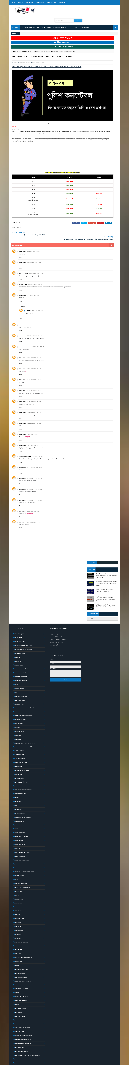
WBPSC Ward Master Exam (22, 981)
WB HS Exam (18, 884)
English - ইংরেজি (19, 626)
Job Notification (27, 20)
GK (69, 20)
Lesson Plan (18, 696)
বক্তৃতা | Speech (18, 1051)
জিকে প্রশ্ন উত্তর (18, 1040)
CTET (16, 607)
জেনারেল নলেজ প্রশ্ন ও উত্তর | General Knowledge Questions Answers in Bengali (107, 54)
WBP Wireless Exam (20, 930)
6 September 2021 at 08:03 (33, 450)
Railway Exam (18, 790)
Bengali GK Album (19, 564)
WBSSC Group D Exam (21, 997)
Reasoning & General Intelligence (24, 794)
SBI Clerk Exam (19, 821)
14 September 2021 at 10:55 (33, 483)
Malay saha (22, 267)
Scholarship (18, 825)
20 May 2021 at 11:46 (31, 428)
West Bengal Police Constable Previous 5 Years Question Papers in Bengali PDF (107, 46)
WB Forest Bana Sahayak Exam (23, 880)
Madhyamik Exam (19, 708)
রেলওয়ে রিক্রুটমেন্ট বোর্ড (54, 564)
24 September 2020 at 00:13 (33, 246)
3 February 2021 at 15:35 (33, 341)
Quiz (48, 20)
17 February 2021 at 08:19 (33, 385)
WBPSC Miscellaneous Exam (22, 965)
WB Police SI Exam (20, 895)
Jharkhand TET (19, 677)
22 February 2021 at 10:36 (33, 396)
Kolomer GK (18, 689)
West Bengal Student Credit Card (24, 1020)
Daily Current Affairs (21, 618)
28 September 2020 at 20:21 (36, 256)
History (75, 20)
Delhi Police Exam (20, 622)
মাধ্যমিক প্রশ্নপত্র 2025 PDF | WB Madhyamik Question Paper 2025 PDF (106, 69)
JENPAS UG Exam (19, 673)
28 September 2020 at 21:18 (35, 267)
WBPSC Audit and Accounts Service (25, 942)
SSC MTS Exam (19, 852)
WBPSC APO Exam (19, 938)
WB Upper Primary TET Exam (22, 903)
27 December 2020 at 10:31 (33, 319)
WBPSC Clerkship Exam (21, 946)
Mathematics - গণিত (20, 716)
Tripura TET (18, 872)
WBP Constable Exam (37, 60)
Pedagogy (17, 731)
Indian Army (18, 661)
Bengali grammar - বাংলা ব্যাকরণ (23, 568)
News (16, 728)
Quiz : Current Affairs (21, 759)
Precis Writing (19, 743)
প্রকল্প (16, 1047)
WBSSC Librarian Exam (21, 1001)
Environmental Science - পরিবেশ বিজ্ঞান (25, 630)
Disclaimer (62, 4)
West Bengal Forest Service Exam (24, 1008)
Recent (93, 32)
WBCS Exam (18, 907)
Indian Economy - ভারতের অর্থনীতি (23, 669)
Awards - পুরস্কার (19, 556)
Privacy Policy (39, 4)
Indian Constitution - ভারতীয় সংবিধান (24, 665)
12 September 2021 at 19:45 (33, 472)
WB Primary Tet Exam (20, 899)
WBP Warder (18, 926)
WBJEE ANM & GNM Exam (21, 919)
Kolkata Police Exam (20, 685)
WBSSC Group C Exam (21, 993)
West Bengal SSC (19, 1016)
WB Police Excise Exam (21, 891)
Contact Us (28, 4)
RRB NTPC (17, 817)
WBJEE (16, 915)
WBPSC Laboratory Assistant (23, 962)
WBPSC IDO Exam (19, 954)
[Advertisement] (47, 141)
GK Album (40, 20)
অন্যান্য (16, 1024)
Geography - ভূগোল (20, 642)
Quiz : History (18, 770)
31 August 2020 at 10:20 (32, 235)
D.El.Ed (16, 614)
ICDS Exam (17, 657)
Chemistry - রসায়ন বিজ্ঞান (21, 591)
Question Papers (19, 747)
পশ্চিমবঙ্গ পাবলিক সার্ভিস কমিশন (56, 562)
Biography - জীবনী (19, 575)
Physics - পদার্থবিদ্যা (19, 735)
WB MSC (17, 887)
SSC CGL (17, 837)
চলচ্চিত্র (16, 1032)
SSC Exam (17, 844)
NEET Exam (17, 724)
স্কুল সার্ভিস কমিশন (53, 570)
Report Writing (19, 798)
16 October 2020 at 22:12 (33, 278)
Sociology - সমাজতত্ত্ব (20, 829)
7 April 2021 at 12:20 (31, 417)
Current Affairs (59, 20)
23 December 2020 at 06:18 (33, 308)
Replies (22, 289)
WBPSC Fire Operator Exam (22, 950)
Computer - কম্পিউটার (20, 603)
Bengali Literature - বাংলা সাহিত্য (23, 571)
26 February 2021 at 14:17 (33, 407)
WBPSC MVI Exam (19, 969)
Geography (85, 20)
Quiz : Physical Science (21, 782)
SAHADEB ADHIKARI (25, 439)
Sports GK (18, 833)
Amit (27, 294)
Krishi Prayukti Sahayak (21, 692)
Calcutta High (19, 587)
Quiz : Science (18, 786)
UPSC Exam (18, 876)
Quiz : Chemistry (19, 755)
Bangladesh (18, 560)
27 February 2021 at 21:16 (37, 294)
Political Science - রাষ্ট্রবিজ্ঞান (22, 739)
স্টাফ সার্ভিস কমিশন (53, 567)
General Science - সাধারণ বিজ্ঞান (23, 638)
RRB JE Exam (18, 813)
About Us (19, 4)
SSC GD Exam (18, 848)
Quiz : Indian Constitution (22, 774)
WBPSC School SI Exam (21, 973)
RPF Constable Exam (20, 805)
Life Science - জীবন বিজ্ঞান (21, 704)
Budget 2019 (18, 583)
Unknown (22, 235)
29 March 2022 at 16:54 (32, 505)
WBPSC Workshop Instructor (23, 985)
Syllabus (17, 860)
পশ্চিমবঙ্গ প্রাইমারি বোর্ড (54, 559)
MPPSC (17, 720)
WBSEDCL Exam (19, 989)
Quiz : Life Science (20, 778)
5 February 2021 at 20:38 (33, 363)
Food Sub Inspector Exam (22, 634)
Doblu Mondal (23, 330)
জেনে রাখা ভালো (18, 1043)
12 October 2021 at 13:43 (33, 494)
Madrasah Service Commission (23, 712)
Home (12, 4)
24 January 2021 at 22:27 (36, 330)
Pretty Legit (23, 256)
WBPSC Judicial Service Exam (23, 958)
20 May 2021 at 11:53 (37, 439)
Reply (20, 240)
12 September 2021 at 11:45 (33, 461)
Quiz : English (18, 763)
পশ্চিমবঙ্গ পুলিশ (52, 556)
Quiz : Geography (19, 767)
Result (16, 802)
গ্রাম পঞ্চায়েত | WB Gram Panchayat (23, 1028)
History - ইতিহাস (19, 653)
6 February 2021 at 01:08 (33, 374)
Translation (18, 868)
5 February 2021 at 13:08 (33, 352)
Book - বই (17, 579)
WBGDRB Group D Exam (21, 911)
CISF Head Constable (20, 599)
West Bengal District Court (23, 1004)
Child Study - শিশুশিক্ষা (20, 595)
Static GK (17, 856)
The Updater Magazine (21, 864)
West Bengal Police (20, 1012)
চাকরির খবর (17, 1036)
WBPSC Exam (18, 934)
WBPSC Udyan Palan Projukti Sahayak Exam (27, 977)
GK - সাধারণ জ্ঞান (18, 646)
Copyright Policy (51, 4)
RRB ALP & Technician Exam (22, 809)
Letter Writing (19, 700)
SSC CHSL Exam (19, 841)
